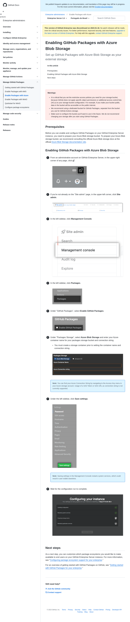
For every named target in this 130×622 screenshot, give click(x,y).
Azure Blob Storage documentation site (69, 142)
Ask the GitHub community (57, 589)
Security (77, 610)
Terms (64, 610)
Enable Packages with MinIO (16, 99)
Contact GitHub (98, 610)
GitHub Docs (13, 5)
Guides (6, 119)
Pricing (108, 610)
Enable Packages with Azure (16, 95)
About (91, 612)
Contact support (53, 592)
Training (79, 612)
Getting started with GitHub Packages (19, 88)
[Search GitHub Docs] (109, 18)
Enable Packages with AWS (15, 91)
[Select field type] (57, 18)
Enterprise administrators (14, 20)
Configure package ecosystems (17, 107)
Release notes (9, 125)
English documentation (104, 7)
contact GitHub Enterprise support (109, 33)
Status (84, 610)
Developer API (117, 610)
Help (90, 610)
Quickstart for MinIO (12, 103)
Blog (85, 612)
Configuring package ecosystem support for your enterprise (76, 560)
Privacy (70, 610)
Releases (7, 130)
